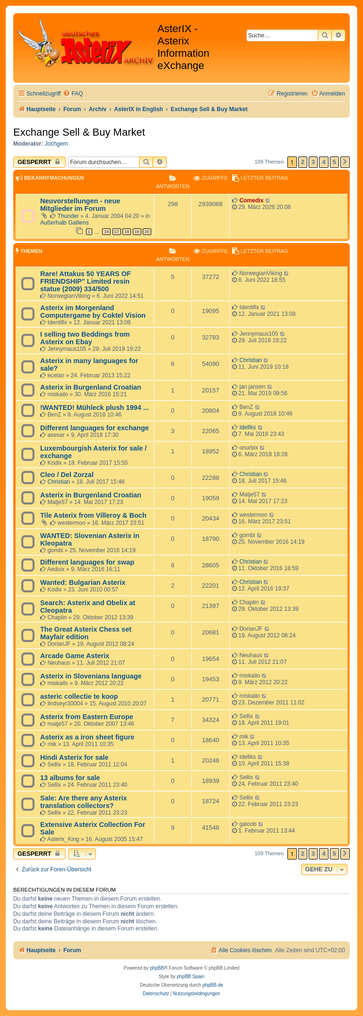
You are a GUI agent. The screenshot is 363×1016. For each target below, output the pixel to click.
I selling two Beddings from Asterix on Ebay (85, 338)
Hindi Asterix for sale (74, 757)
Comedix (251, 200)
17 (116, 231)
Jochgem (56, 143)
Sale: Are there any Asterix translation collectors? (83, 801)
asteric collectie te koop (79, 696)
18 (126, 231)
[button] (345, 162)
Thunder (68, 216)
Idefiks (247, 427)
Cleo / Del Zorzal (67, 474)
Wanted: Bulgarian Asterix (82, 582)
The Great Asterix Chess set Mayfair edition (85, 633)
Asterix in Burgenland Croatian (90, 387)
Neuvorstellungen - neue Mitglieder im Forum (80, 204)
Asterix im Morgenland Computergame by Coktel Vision (93, 311)
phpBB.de (212, 985)
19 (137, 231)
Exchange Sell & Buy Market (79, 132)
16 (106, 231)
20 (147, 231)
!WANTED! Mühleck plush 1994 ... (94, 407)
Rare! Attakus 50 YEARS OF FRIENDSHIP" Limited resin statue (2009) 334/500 (85, 281)
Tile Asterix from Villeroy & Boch (93, 515)
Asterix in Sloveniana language (91, 676)
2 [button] (302, 161)
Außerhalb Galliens (64, 222)
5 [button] (334, 161)
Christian (250, 360)
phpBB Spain (190, 976)
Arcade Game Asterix (74, 656)
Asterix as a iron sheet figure (87, 737)
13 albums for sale (70, 778)
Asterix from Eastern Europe (86, 717)
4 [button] (323, 161)
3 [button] (313, 161)
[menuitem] (73, 93)
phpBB (157, 968)
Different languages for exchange (94, 428)
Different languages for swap (87, 562)
